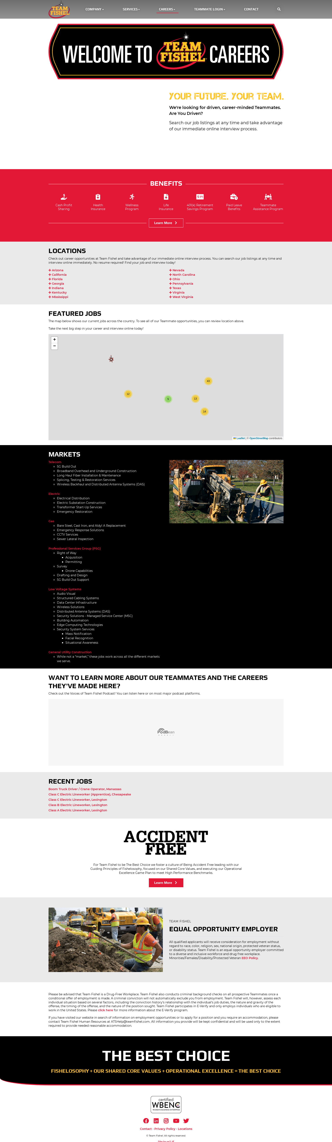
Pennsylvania (181, 284)
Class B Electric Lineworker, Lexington (77, 806)
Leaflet (239, 439)
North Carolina (182, 275)
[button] (279, 10)
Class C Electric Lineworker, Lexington (77, 801)
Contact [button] (251, 9)
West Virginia (181, 298)
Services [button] (132, 9)
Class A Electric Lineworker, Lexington (77, 811)
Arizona (56, 271)
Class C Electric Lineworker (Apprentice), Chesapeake (89, 795)
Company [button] (95, 9)
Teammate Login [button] (210, 9)
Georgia (56, 284)
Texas (175, 289)
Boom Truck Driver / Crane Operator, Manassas (84, 790)
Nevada (176, 271)
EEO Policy (250, 959)
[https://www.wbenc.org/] (166, 1106)
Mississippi (58, 298)
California (57, 275)
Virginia (177, 293)
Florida (55, 280)
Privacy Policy (164, 1130)
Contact (146, 1130)
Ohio (174, 280)
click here (105, 1011)
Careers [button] (167, 9)
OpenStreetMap (258, 439)
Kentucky (57, 293)
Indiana (56, 289)
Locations (185, 1130)
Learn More (166, 224)
